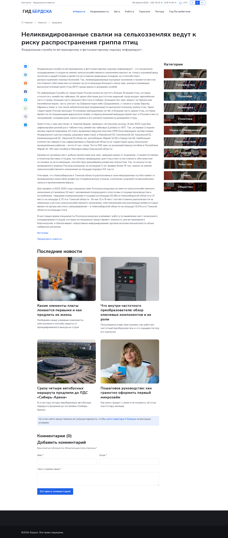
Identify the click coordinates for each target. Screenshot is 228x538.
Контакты (26, 2)
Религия (185, 152)
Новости (80, 11)
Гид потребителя (179, 11)
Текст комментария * (49, 467)
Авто (117, 11)
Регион (185, 73)
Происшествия (185, 141)
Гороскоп (144, 11)
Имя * (40, 454)
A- (193, 2)
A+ (202, 2)
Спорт (185, 175)
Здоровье (57, 22)
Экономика (185, 107)
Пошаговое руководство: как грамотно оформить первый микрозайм (126, 391)
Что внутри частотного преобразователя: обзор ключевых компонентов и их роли (126, 312)
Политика (185, 118)
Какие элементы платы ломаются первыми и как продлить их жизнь (59, 309)
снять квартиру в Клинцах (121, 417)
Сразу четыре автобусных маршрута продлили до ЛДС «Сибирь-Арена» (62, 391)
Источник (42, 232)
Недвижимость (99, 11)
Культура (185, 163)
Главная (26, 22)
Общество (185, 186)
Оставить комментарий (55, 490)
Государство (185, 84)
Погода (159, 11)
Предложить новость (44, 2)
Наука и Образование (185, 130)
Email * (103, 454)
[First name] (67, 460)
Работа (129, 11)
